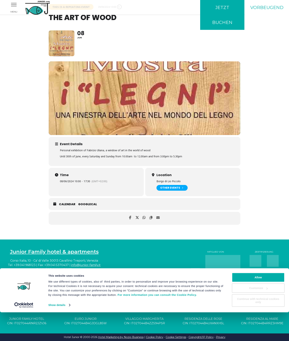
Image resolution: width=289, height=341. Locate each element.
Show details (56, 333)
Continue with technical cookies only (258, 329)
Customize (258, 316)
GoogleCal (87, 204)
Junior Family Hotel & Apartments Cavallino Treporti (42, 7)
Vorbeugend (266, 7)
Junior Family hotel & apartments (54, 252)
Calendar (67, 204)
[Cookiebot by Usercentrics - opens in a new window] (24, 334)
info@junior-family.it (86, 265)
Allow (258, 306)
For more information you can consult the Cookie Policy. (157, 323)
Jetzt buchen (222, 15)
